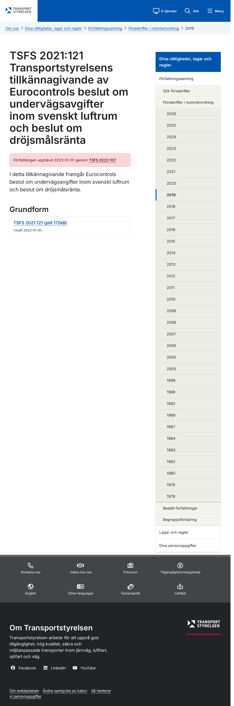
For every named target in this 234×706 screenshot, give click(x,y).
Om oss (12, 28)
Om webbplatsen (24, 690)
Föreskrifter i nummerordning (153, 28)
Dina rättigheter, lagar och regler (53, 28)
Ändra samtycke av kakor (65, 690)
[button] (165, 11)
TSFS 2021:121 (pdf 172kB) (40, 222)
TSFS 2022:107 (102, 160)
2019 (189, 28)
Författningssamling (105, 28)
